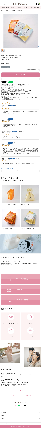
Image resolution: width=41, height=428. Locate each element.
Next (39, 7)
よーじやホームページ (5, 409)
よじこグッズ (30, 7)
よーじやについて (20, 269)
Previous (1, 7)
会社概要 (3, 415)
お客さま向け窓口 (20, 390)
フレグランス (24, 7)
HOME (2, 10)
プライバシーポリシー (5, 423)
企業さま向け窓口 (14, 395)
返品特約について (20, 79)
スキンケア (19, 7)
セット (38, 7)
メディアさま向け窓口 (27, 395)
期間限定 (7, 7)
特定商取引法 (3, 421)
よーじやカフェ (3, 412)
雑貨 (35, 7)
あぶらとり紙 (13, 7)
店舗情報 (3, 418)
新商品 (3, 7)
